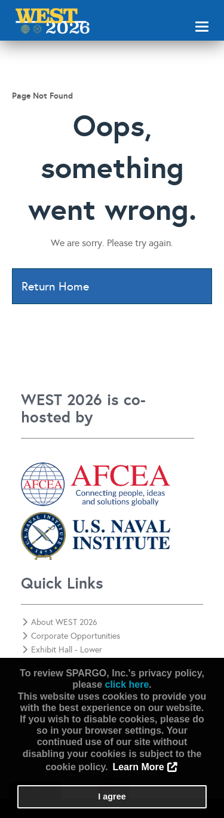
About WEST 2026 (59, 622)
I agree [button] (111, 796)
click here (127, 684)
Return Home (55, 286)
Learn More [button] (138, 767)
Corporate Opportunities (71, 636)
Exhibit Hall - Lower (62, 650)
